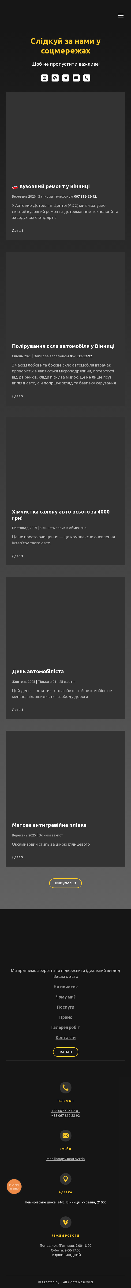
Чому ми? (65, 997)
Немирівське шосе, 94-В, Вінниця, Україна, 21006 (65, 1202)
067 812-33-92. (85, 196)
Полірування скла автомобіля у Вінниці (63, 346)
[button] (44, 78)
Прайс (65, 1017)
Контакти (66, 1037)
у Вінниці (77, 186)
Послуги (65, 1007)
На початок (65, 987)
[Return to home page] (26, 15)
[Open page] (65, 135)
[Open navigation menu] (120, 15)
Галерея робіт (65, 1027)
